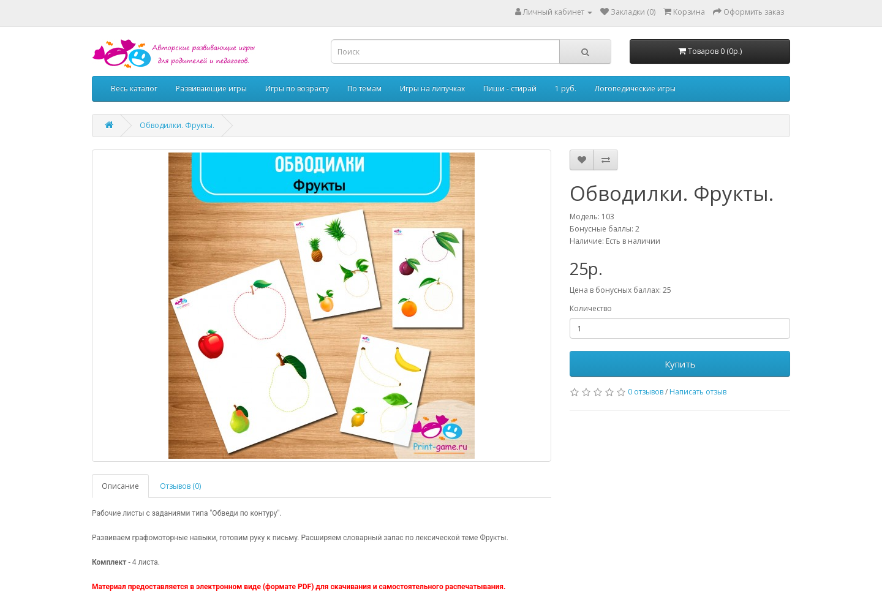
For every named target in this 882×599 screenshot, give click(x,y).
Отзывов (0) (180, 486)
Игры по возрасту (297, 88)
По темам (364, 88)
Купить (680, 364)
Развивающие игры (211, 88)
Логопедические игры (635, 88)
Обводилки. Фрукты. (177, 125)
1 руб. (565, 88)
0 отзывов (645, 391)
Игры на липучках (432, 88)
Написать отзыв (697, 391)
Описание (120, 486)
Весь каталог (134, 88)
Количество (591, 308)
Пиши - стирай (510, 88)
